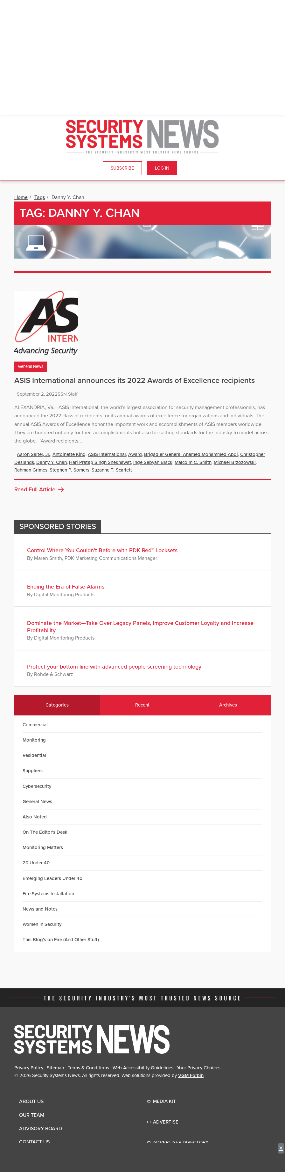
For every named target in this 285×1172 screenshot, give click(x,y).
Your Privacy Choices (198, 1068)
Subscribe (122, 168)
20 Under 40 (36, 863)
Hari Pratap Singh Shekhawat (100, 462)
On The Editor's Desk (45, 832)
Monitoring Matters (43, 847)
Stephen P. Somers (69, 470)
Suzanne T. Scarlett (112, 470)
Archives (228, 705)
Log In (162, 168)
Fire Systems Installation (48, 894)
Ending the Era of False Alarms (65, 586)
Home (21, 197)
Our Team (31, 1115)
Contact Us (34, 1142)
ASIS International (107, 454)
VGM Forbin (191, 1075)
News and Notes (40, 909)
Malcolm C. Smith (193, 462)
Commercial (35, 725)
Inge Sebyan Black (152, 462)
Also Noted (35, 817)
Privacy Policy (28, 1068)
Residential (34, 755)
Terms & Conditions (88, 1068)
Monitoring (34, 740)
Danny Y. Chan (51, 462)
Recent (142, 705)
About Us (31, 1101)
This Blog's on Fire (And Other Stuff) (61, 939)
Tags (39, 197)
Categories (57, 705)
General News (30, 366)
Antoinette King (69, 454)
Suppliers (33, 770)
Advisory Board (40, 1128)
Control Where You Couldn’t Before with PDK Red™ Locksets (102, 550)
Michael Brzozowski (235, 462)
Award (135, 454)
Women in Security (42, 924)
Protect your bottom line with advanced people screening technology (114, 666)
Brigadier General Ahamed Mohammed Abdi (191, 454)
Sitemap (55, 1068)
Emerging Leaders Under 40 (52, 878)
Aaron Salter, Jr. (33, 454)
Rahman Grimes (30, 470)
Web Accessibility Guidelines (143, 1068)
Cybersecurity (37, 786)
